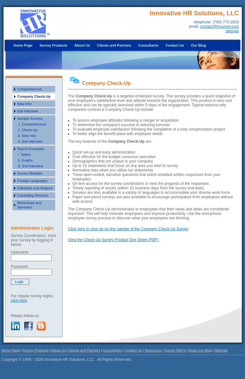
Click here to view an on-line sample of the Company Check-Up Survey (128, 229)
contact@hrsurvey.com (219, 26)
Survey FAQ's (175, 350)
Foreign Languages (32, 181)
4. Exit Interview (30, 141)
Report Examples (30, 149)
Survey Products (53, 45)
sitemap (232, 31)
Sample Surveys (30, 118)
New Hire (24, 104)
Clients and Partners (114, 45)
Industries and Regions (35, 188)
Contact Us (175, 45)
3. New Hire (27, 136)
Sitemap (221, 350)
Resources (153, 350)
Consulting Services (32, 195)
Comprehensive (29, 89)
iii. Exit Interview (30, 166)
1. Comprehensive (32, 124)
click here (19, 300)
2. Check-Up (27, 130)
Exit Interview (27, 111)
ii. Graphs (25, 160)
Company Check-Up (34, 96)
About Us (82, 45)
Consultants (148, 45)
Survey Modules (29, 173)
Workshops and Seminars (29, 205)
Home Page (23, 45)
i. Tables (24, 154)
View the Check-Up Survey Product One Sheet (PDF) (113, 240)
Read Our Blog (200, 350)
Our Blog (198, 45)
